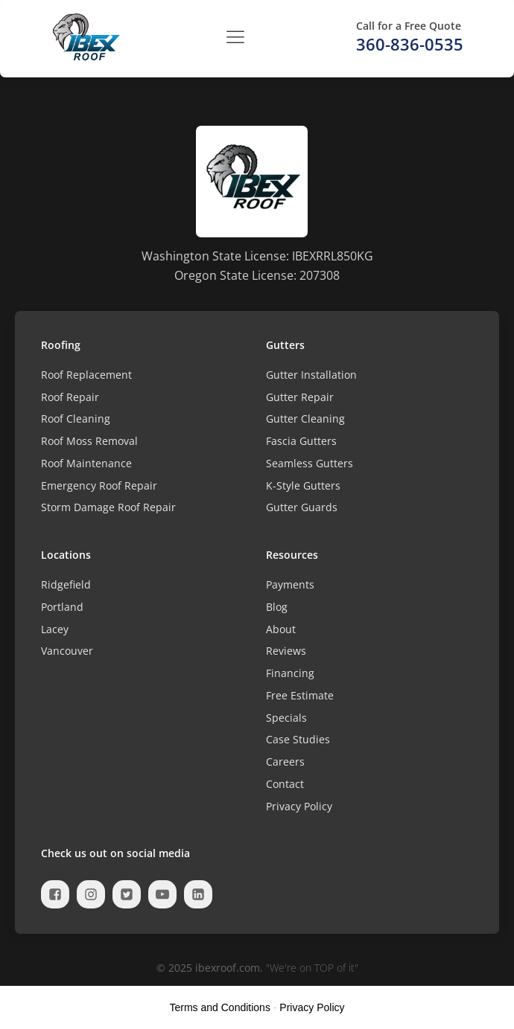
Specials (286, 718)
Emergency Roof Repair (99, 485)
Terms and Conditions (220, 1007)
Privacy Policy (299, 806)
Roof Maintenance (86, 463)
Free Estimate (300, 695)
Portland (62, 607)
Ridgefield (66, 584)
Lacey (55, 629)
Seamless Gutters (309, 463)
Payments (290, 584)
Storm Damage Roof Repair (108, 507)
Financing (290, 673)
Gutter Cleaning (305, 418)
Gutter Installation (311, 375)
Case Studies (298, 739)
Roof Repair (70, 397)
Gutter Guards (301, 507)
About (281, 629)
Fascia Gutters (301, 441)
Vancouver (67, 651)
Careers (285, 761)
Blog (277, 607)
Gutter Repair (300, 397)
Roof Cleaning (75, 418)
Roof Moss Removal (89, 441)
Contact (285, 784)
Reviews (286, 651)
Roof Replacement (86, 375)
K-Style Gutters (303, 485)
